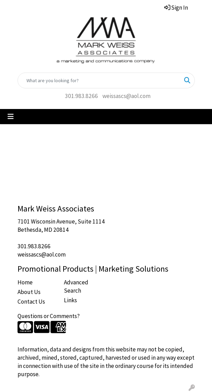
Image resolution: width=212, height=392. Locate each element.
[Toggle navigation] (10, 116)
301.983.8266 (81, 96)
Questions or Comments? (49, 316)
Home (25, 282)
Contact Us (31, 301)
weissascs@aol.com (126, 96)
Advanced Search (76, 286)
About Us (29, 292)
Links (70, 300)
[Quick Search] (99, 80)
